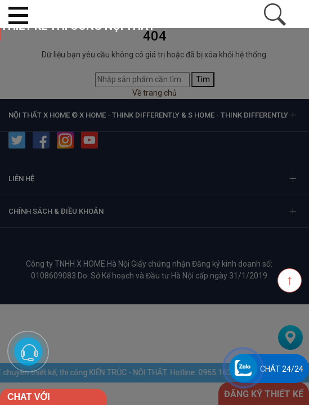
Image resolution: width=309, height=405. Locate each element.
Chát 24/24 (281, 369)
